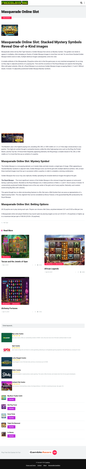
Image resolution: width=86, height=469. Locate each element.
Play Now (11, 399)
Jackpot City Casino (18, 382)
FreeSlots (47, 462)
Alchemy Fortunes (9, 308)
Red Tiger (6, 222)
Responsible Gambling (54, 465)
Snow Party (11, 414)
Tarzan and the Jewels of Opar (14, 261)
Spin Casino (16, 346)
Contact (39, 465)
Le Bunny (10, 432)
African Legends (51, 269)
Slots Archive (6, 17)
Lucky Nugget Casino (19, 358)
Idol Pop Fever (12, 405)
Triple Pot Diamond (13, 423)
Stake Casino (16, 370)
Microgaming (49, 264)
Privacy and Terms (31, 465)
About (44, 465)
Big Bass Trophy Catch (14, 396)
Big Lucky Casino (17, 334)
